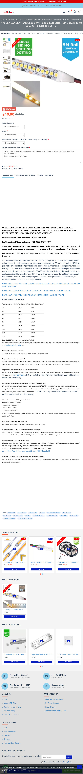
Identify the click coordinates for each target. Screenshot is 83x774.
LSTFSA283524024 (9, 518)
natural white (33, 513)
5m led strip (7, 515)
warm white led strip (53, 513)
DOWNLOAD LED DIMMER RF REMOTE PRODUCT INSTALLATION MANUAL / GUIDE (36, 291)
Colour (4, 131)
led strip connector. (18, 375)
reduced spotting (52, 515)
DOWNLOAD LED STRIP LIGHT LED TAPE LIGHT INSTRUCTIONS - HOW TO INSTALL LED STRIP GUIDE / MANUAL (41, 285)
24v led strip (11, 513)
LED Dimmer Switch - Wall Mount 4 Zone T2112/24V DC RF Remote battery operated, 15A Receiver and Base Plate (69, 655)
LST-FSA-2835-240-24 (25, 518)
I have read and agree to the (56, 762)
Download (49, 175)
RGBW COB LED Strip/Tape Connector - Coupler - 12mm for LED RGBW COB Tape (42, 562)
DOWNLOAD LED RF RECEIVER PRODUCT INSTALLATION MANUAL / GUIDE (33, 295)
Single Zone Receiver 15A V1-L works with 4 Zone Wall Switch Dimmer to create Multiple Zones (42, 655)
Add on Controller (8, 123)
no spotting (63, 515)
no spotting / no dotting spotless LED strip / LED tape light (26, 451)
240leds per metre (38, 515)
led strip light (22, 513)
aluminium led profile (13, 345)
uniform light (74, 515)
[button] (40, 574)
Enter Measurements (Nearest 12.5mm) (15, 148)
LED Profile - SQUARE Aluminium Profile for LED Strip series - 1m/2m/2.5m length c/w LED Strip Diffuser (15, 655)
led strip (42, 513)
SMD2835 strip (18, 515)
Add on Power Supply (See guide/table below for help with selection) (24, 140)
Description (8, 175)
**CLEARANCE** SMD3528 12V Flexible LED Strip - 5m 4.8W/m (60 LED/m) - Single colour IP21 (69, 562)
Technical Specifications (25, 175)
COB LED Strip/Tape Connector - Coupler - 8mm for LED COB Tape (15, 562)
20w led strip (67, 513)
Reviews (40, 175)
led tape (27, 515)
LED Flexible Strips (11, 20)
